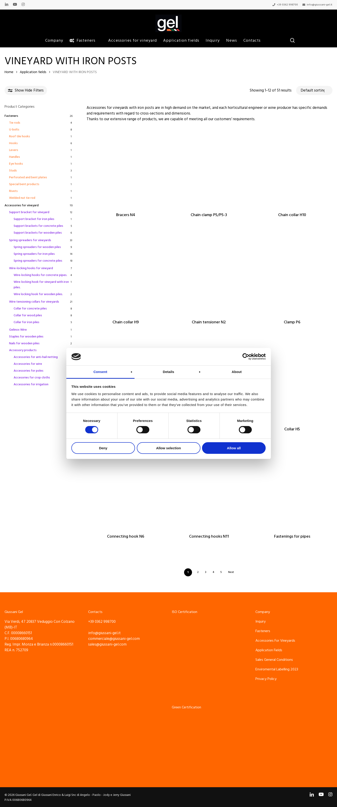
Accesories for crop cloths (32, 377)
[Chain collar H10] (292, 167)
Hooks (13, 143)
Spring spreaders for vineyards (30, 240)
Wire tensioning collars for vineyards (34, 301)
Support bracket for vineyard (29, 212)
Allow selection (168, 448)
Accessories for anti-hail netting (36, 357)
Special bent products (24, 184)
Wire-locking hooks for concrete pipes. (40, 275)
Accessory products (23, 350)
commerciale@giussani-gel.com (114, 638)
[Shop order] (314, 90)
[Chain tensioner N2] (209, 274)
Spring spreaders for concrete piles (38, 260)
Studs (13, 170)
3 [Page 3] (205, 572)
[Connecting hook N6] (126, 488)
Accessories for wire (28, 364)
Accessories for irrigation (31, 384)
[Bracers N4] (126, 167)
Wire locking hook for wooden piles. (38, 294)
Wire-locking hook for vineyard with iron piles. (41, 285)
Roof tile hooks (19, 136)
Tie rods (14, 122)
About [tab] (237, 372)
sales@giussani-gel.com (107, 644)
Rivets (13, 191)
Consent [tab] (100, 372)
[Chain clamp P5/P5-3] (209, 167)
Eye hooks (16, 163)
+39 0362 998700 (102, 621)
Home (9, 72)
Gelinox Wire (18, 329)
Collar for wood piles (28, 315)
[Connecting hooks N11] (209, 488)
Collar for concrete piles (30, 308)
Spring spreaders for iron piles (34, 254)
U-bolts (14, 129)
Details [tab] (168, 372)
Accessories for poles (28, 370)
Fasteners (11, 116)
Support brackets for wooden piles (38, 232)
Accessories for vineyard (22, 205)
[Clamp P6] (292, 274)
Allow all (234, 448)
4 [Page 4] (213, 572)
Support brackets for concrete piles (38, 226)
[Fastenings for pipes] (292, 488)
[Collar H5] (292, 381)
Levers (13, 150)
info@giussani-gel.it (104, 633)
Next (231, 572)
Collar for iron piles (26, 322)
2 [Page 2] (198, 572)
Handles (14, 157)
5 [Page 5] (221, 572)
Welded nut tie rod (22, 198)
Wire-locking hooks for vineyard (31, 268)
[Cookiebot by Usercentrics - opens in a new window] (246, 356)
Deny (103, 448)
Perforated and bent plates (28, 177)
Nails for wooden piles (24, 343)
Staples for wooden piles (26, 336)
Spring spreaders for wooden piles (37, 247)
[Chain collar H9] (126, 274)
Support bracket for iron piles (34, 219)
